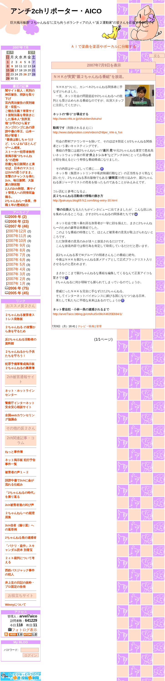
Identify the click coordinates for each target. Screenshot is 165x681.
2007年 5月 (16, 264)
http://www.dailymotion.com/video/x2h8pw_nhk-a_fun (87, 132)
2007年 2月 (16, 279)
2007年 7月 (16, 255)
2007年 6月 (16, 260)
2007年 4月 (16, 269)
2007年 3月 (16, 274)
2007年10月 (16, 241)
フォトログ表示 (22, 630)
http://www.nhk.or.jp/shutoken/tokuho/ (77, 118)
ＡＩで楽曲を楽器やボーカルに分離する (103, 46)
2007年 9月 (16, 245)
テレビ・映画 (86, 326)
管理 (99, 326)
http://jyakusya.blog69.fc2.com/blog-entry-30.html (85, 200)
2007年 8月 (16, 250)
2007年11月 (16, 236)
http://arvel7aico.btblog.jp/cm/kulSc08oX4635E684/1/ (87, 314)
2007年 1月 (16, 283)
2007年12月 (16, 231)
